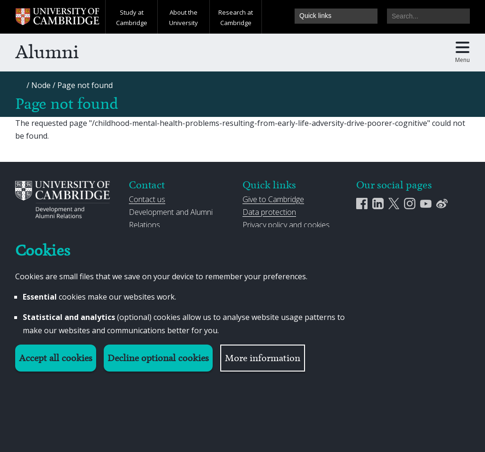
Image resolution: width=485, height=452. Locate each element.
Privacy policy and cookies (286, 225)
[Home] (21, 88)
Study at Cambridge (131, 17)
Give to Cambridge (273, 199)
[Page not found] (85, 85)
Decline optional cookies (158, 358)
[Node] (41, 85)
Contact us (147, 199)
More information (262, 358)
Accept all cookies (55, 358)
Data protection (269, 212)
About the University (183, 17)
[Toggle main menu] (462, 52)
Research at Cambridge (235, 17)
